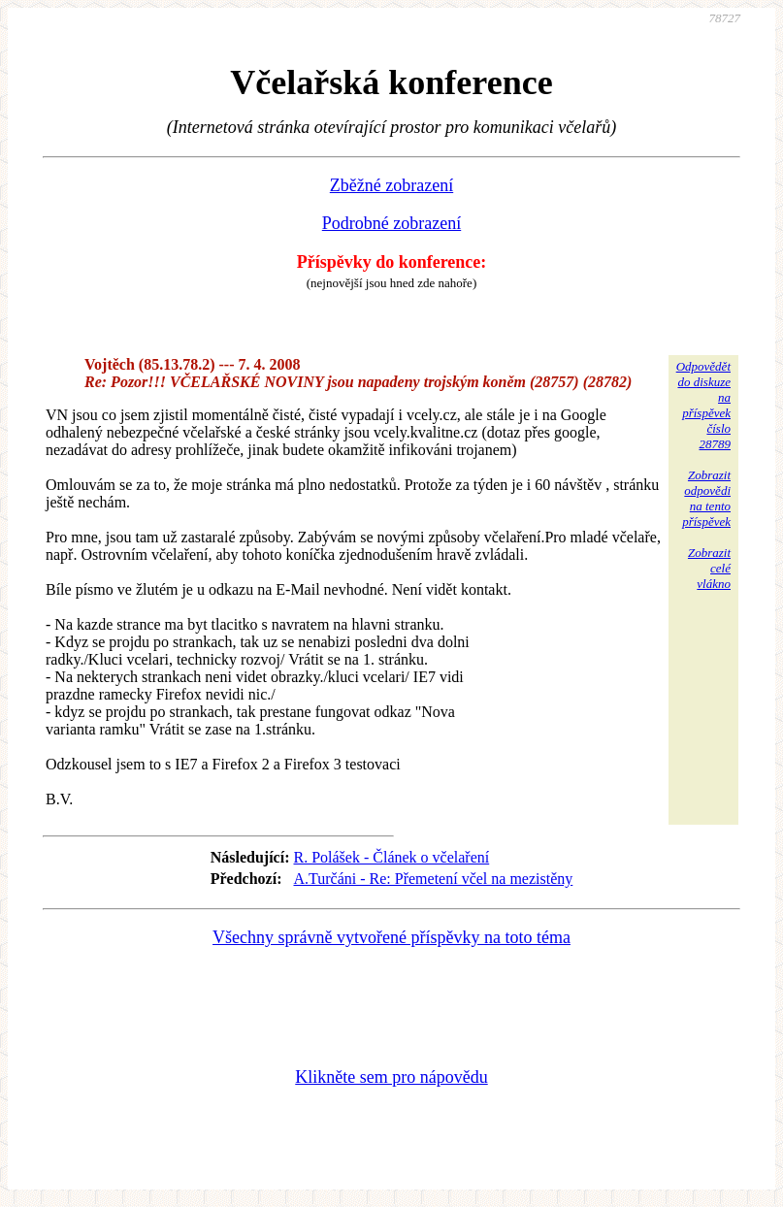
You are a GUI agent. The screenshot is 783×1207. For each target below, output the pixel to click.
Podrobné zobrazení (391, 223)
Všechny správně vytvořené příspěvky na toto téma (391, 937)
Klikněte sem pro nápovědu (391, 1077)
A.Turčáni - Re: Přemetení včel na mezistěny (433, 878)
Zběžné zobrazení (391, 185)
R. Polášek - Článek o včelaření (392, 857)
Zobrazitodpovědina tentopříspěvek (706, 498)
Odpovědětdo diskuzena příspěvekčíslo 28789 (703, 405)
